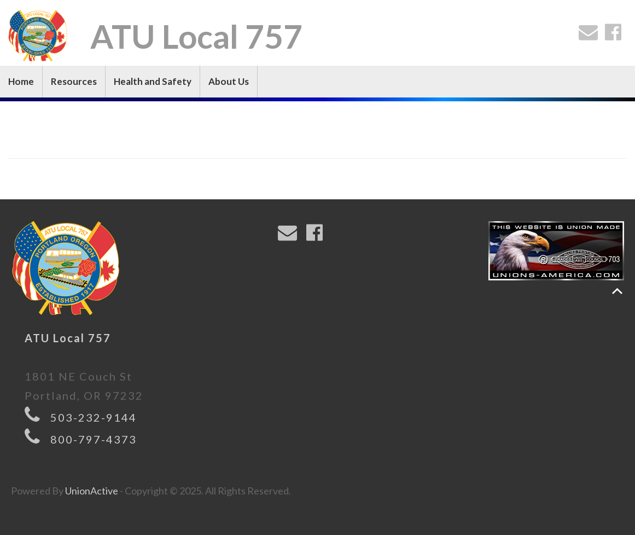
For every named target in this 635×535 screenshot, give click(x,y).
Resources (74, 81)
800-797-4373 (93, 439)
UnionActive (91, 491)
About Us (228, 81)
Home (21, 81)
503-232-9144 (93, 417)
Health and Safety (152, 81)
